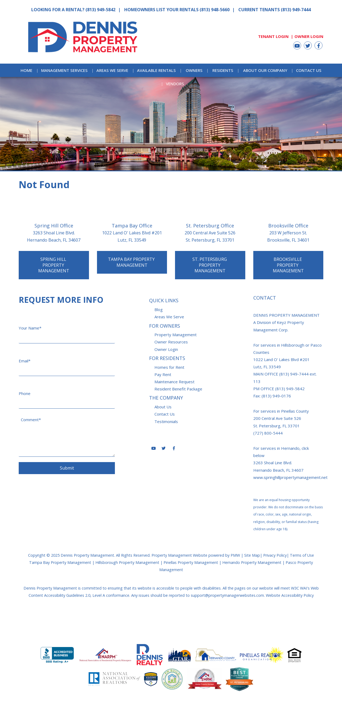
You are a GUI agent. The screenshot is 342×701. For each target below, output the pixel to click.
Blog (158, 309)
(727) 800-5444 (268, 433)
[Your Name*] (67, 329)
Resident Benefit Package (178, 389)
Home (26, 70)
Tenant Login (273, 36)
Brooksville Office (288, 225)
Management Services (64, 70)
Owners (194, 70)
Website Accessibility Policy (290, 595)
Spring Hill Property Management (53, 265)
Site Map (252, 555)
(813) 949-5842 (100, 10)
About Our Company (265, 70)
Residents (222, 70)
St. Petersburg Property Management (210, 265)
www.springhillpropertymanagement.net (290, 477)
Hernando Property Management (251, 562)
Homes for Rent (169, 367)
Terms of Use (302, 555)
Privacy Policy (275, 555)
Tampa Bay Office (132, 225)
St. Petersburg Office (210, 225)
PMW (235, 555)
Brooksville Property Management (288, 265)
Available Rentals (156, 70)
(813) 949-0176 (276, 395)
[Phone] (67, 394)
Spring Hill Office (53, 225)
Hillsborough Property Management (127, 562)
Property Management (175, 334)
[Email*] (67, 362)
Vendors (175, 83)
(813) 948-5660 (215, 10)
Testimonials (166, 421)
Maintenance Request (174, 381)
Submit (67, 468)
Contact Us (308, 70)
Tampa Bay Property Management (132, 262)
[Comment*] (67, 435)
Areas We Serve (169, 316)
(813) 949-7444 (296, 10)
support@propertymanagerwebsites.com (227, 595)
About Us (163, 406)
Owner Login (308, 36)
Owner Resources (171, 341)
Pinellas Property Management (191, 562)
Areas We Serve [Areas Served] (112, 70)
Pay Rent (162, 374)
